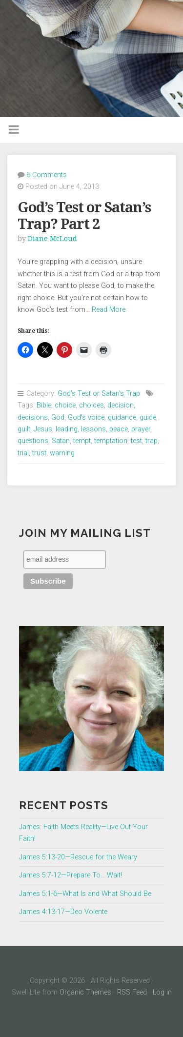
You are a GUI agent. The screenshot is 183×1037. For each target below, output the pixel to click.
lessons (93, 429)
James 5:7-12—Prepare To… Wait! (70, 875)
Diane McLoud (52, 239)
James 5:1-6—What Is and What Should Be (85, 894)
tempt (82, 441)
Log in (162, 992)
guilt (24, 429)
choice (65, 405)
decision (120, 405)
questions (33, 441)
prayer (140, 429)
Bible (44, 405)
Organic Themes (85, 992)
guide (148, 417)
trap (151, 441)
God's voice (86, 417)
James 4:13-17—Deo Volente (63, 912)
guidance (122, 417)
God (57, 417)
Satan (61, 441)
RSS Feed (132, 992)
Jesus (43, 429)
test (136, 441)
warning (62, 453)
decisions (33, 417)
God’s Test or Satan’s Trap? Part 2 (84, 216)
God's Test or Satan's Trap (99, 393)
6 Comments (46, 175)
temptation (110, 441)
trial (23, 453)
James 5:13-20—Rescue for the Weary (78, 857)
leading (67, 429)
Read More (108, 309)
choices (91, 405)
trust (39, 453)
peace (118, 429)
